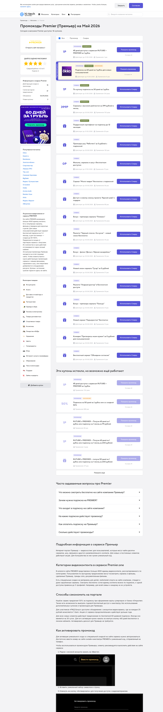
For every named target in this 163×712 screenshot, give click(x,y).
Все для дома (29, 285)
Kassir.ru (26, 156)
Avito (24, 197)
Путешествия (29, 302)
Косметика (28, 326)
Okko (25, 153)
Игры (26, 351)
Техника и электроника (32, 312)
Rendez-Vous (27, 194)
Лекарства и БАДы (31, 331)
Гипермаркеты (29, 346)
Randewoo (26, 159)
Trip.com (26, 172)
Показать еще (99, 473)
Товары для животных (32, 317)
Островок (26, 185)
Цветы (27, 341)
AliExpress (26, 204)
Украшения (28, 336)
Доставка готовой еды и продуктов (33, 296)
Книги (26, 290)
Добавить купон (35, 385)
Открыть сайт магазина (35, 48)
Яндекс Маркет (28, 200)
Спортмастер (28, 165)
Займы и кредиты (30, 375)
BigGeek (26, 178)
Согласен (136, 5)
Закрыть (121, 5)
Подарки (27, 371)
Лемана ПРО (27, 169)
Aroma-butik (27, 191)
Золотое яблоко (28, 162)
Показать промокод (128, 50)
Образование (29, 361)
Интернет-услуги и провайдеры (35, 356)
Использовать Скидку (128, 89)
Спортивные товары (31, 321)
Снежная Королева (30, 175)
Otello (25, 188)
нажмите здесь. (25, 6)
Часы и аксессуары (31, 366)
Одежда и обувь (30, 307)
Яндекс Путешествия (30, 181)
